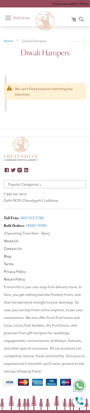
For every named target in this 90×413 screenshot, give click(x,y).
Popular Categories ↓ (25, 184)
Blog (7, 256)
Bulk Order (21, 17)
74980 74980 (36, 225)
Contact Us (13, 248)
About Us (11, 240)
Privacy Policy (15, 271)
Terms (9, 263)
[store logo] (45, 20)
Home (9, 40)
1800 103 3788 (32, 217)
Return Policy (14, 279)
